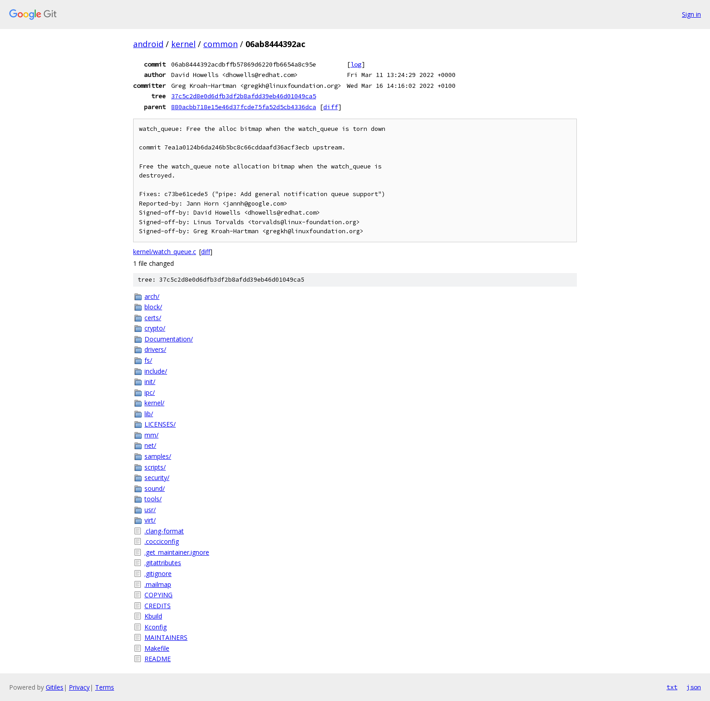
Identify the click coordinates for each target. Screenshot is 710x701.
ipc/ (149, 392)
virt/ (150, 520)
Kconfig (155, 627)
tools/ (153, 499)
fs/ (148, 360)
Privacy (79, 687)
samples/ (157, 456)
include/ (155, 371)
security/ (156, 477)
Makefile (156, 648)
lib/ (148, 413)
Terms (104, 687)
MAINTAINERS (165, 637)
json (693, 687)
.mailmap (157, 584)
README (157, 658)
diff (330, 107)
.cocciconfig (161, 541)
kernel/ (154, 403)
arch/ (151, 296)
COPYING (158, 595)
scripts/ (155, 467)
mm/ (151, 435)
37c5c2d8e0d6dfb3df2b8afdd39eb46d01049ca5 (243, 96)
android (148, 43)
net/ (150, 445)
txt (672, 687)
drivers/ (155, 349)
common (220, 43)
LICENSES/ (160, 424)
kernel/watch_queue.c (164, 251)
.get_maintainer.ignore (176, 552)
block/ (153, 306)
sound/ (154, 488)
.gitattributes (162, 562)
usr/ (150, 509)
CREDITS (157, 605)
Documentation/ (168, 339)
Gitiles (54, 687)
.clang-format (164, 531)
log (355, 64)
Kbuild (153, 616)
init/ (149, 381)
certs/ (152, 317)
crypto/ (154, 328)
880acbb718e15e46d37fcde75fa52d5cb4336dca (243, 107)
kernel (183, 43)
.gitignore (158, 573)
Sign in (691, 14)
